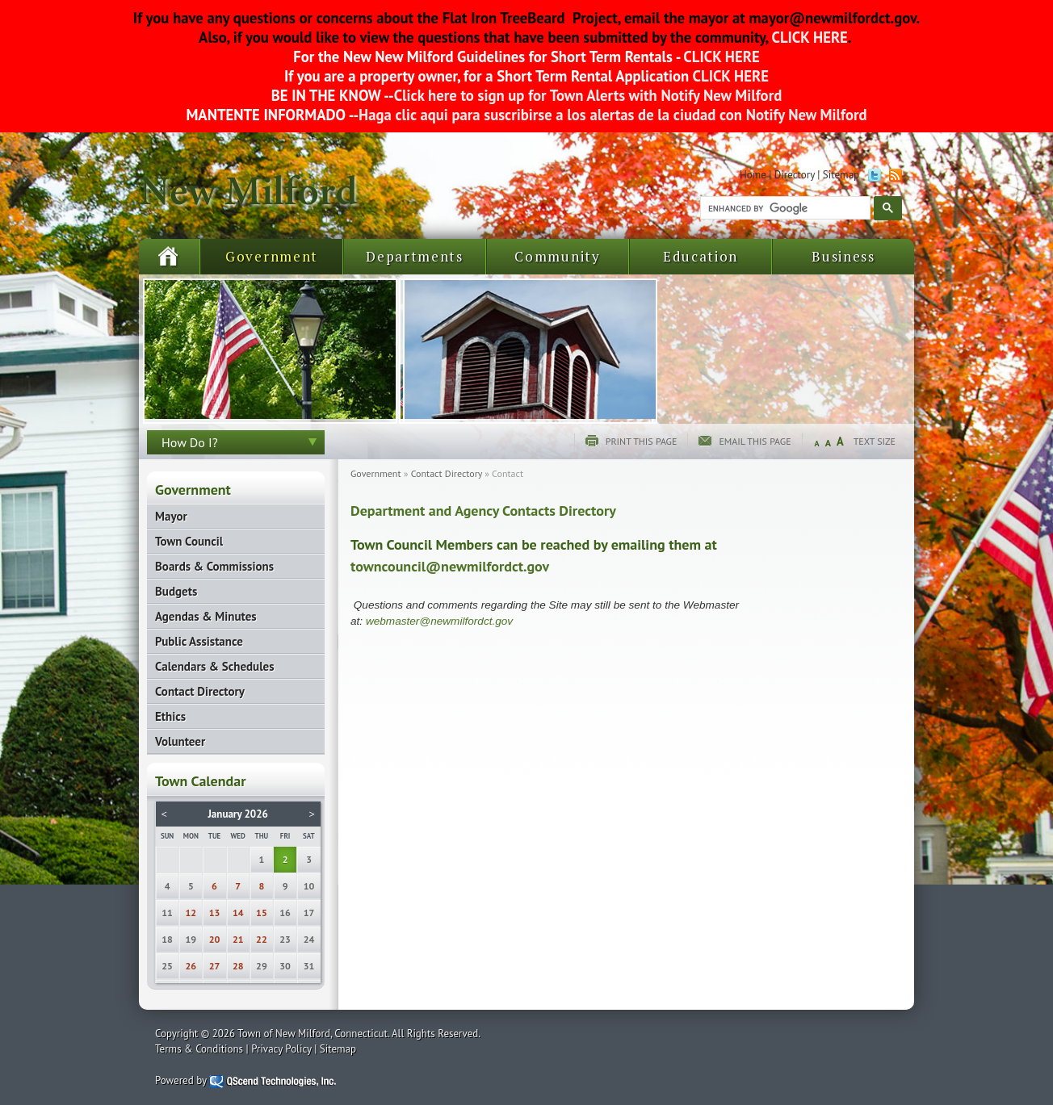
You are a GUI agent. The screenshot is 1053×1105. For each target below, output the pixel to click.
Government (271, 256)
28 (238, 966)
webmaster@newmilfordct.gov (439, 621)
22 (261, 939)
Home (753, 175)
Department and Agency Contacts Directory (482, 510)
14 (238, 912)
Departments (415, 256)
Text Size (875, 441)
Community (557, 256)
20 (214, 939)
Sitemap (841, 175)
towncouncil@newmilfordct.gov (449, 566)
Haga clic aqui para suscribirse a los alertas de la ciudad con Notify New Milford (612, 114)
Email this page (755, 441)
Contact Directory (446, 473)
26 (191, 966)
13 (214, 912)
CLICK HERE (808, 37)
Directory (794, 175)
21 (238, 939)
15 (261, 912)
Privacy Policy (281, 1049)
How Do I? (190, 442)
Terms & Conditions (199, 1049)
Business (843, 256)
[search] (783, 208)
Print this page (642, 441)
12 (191, 912)
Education (700, 256)
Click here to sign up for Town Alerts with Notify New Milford (588, 95)
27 (214, 966)
